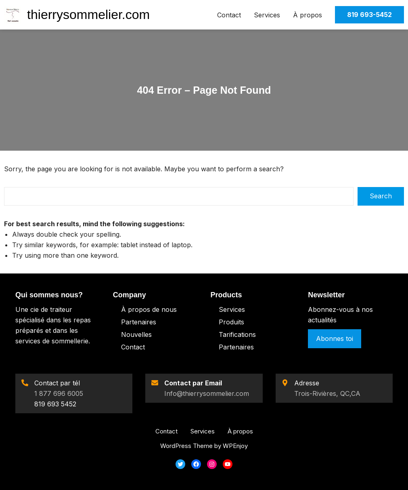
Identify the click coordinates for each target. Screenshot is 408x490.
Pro (224, 322)
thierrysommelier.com (88, 14)
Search (381, 196)
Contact (229, 15)
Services (267, 15)
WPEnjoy (235, 446)
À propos (307, 15)
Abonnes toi (334, 338)
